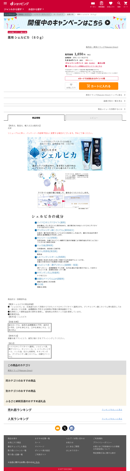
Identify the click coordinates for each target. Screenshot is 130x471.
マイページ (39, 446)
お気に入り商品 (14, 442)
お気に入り (71, 87)
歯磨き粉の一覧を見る (113, 101)
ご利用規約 (97, 438)
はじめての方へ (72, 450)
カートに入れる (99, 86)
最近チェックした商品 (17, 446)
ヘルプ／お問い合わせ (75, 438)
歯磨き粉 (70, 14)
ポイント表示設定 (42, 450)
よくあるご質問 (72, 446)
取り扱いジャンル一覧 (17, 450)
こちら (37, 462)
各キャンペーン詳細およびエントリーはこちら (85, 66)
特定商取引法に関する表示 (104, 453)
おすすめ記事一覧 (42, 438)
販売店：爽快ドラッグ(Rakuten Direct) (102, 47)
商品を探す (12, 438)
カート (37, 442)
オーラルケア (58, 14)
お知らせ (70, 442)
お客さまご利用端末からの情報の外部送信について (106, 447)
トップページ (10, 14)
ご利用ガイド (40, 454)
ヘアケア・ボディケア (42, 14)
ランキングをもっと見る (112, 409)
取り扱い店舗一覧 (15, 454)
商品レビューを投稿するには (110, 109)
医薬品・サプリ (24, 14)
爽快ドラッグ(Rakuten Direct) (20, 370)
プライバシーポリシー (102, 442)
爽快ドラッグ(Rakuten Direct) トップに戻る (104, 95)
